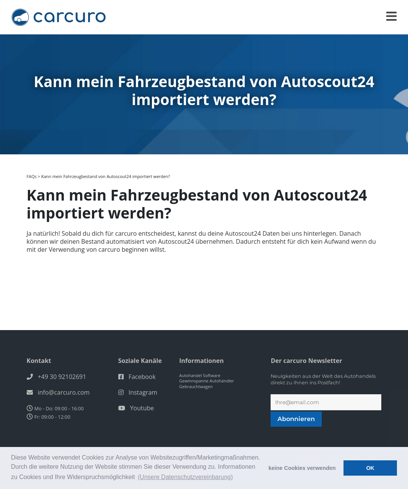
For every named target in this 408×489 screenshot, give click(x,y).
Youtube (142, 408)
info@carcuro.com (64, 392)
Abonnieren (296, 419)
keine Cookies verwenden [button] (302, 468)
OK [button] (370, 468)
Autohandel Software (199, 375)
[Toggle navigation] (391, 16)
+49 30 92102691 (62, 376)
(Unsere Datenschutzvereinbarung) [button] (185, 477)
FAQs (32, 176)
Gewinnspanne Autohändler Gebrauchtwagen (206, 383)
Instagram (143, 392)
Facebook (142, 376)
